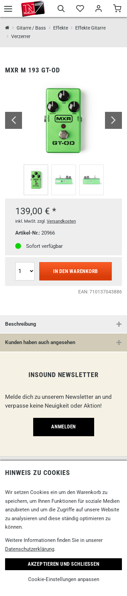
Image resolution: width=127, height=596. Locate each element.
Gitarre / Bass (31, 28)
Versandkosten (61, 221)
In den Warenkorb (75, 271)
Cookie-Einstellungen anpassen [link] (63, 579)
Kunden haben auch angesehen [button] (40, 342)
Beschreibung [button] (20, 324)
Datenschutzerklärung (29, 549)
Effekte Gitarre (90, 28)
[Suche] (61, 9)
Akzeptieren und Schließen (64, 564)
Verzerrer (20, 36)
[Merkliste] (79, 9)
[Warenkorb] (117, 9)
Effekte (60, 28)
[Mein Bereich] (98, 9)
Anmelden (63, 427)
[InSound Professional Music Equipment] (7, 28)
